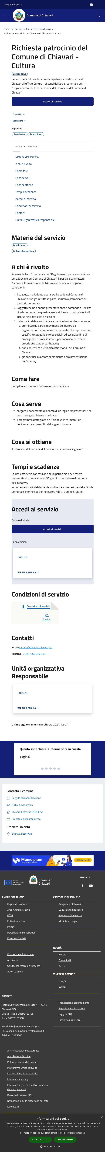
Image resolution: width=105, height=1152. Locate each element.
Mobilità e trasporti (69, 921)
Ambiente (12, 960)
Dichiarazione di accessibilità (22, 1073)
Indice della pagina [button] (26, 146)
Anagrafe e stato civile (71, 904)
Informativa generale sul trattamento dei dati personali (27, 1087)
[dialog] (52, 1133)
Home (7, 29)
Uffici (10, 915)
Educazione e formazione (20, 954)
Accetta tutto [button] (40, 1139)
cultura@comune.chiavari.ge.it (35, 647)
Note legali (13, 1106)
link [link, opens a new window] (83, 1132)
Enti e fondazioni (16, 921)
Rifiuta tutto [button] (65, 1139)
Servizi (18, 29)
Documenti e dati (16, 938)
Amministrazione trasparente (23, 1050)
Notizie (62, 954)
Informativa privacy (17, 1079)
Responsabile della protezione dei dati (27, 1101)
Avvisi (62, 966)
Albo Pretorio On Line (18, 1056)
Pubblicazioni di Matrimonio (22, 1062)
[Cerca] (98, 15)
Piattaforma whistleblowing (22, 1068)
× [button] (101, 1117)
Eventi (62, 987)
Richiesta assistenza (70, 1020)
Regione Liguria (13, 4)
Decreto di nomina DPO (19, 1095)
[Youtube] (91, 886)
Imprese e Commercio (70, 915)
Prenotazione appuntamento (74, 1003)
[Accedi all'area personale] (91, 4)
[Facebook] (82, 886)
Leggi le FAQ (65, 1014)
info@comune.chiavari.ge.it (24, 1026)
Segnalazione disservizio (72, 1008)
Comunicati (65, 960)
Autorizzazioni (15, 971)
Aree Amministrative (18, 910)
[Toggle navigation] (6, 15)
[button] (53, 1146)
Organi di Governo (17, 904)
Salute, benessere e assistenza (23, 966)
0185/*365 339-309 (34, 654)
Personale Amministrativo (21, 932)
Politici (11, 927)
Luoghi (62, 981)
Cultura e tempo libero (38, 29)
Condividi (19, 114)
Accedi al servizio (52, 101)
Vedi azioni (20, 121)
